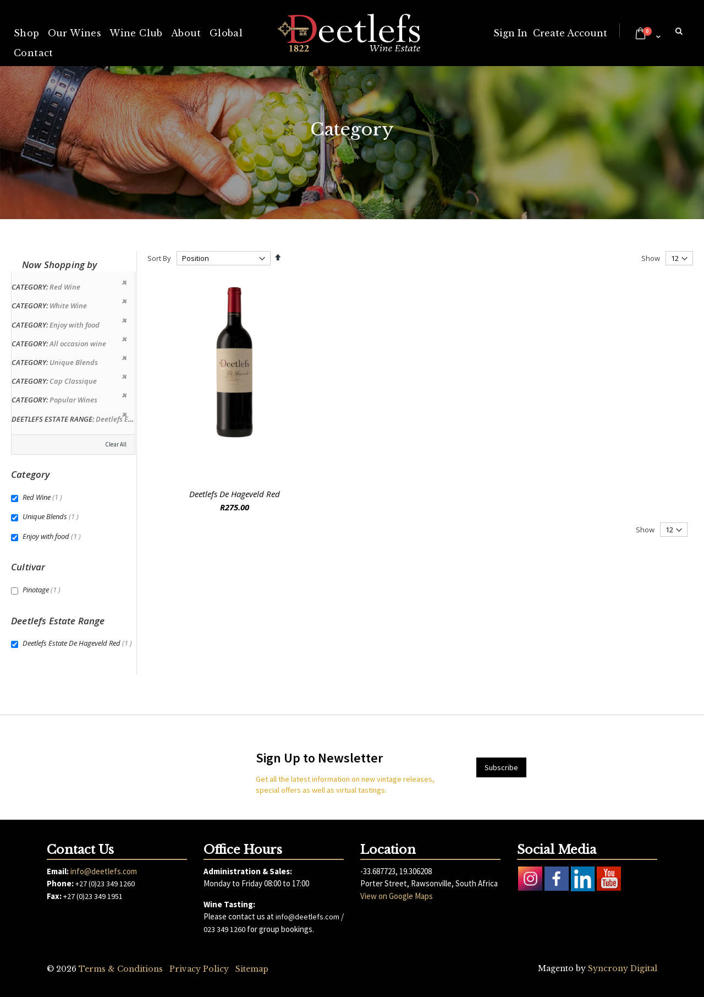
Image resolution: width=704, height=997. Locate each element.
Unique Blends (52, 516)
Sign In (510, 33)
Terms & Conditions (121, 969)
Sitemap (251, 969)
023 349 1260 (224, 929)
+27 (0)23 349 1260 (105, 884)
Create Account (570, 33)
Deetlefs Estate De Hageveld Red (79, 643)
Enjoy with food (53, 536)
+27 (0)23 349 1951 (93, 896)
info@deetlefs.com (103, 871)
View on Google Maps (396, 896)
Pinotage (43, 590)
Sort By (159, 258)
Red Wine (44, 497)
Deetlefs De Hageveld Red (234, 493)
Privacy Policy (199, 969)
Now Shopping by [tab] (59, 264)
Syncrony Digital (622, 968)
